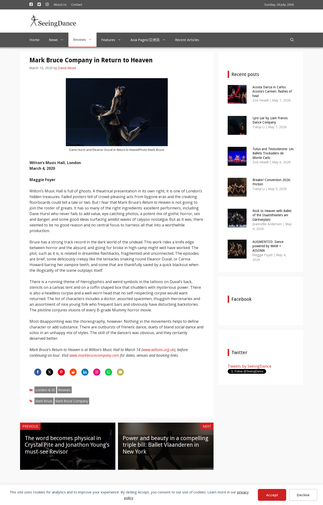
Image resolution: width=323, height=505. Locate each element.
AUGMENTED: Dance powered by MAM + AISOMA (267, 246)
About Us (60, 4)
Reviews (84, 40)
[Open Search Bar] (291, 40)
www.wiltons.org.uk (158, 349)
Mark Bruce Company (72, 401)
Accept (272, 494)
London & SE (45, 390)
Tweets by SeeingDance (249, 366)
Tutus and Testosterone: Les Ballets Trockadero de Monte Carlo (273, 153)
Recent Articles (187, 40)
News (58, 40)
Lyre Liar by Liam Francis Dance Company (270, 120)
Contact (76, 4)
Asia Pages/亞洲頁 (150, 40)
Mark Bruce (44, 401)
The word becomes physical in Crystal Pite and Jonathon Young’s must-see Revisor (67, 445)
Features (113, 40)
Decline (303, 494)
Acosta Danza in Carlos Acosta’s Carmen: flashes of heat (272, 91)
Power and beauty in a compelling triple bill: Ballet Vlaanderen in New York (165, 445)
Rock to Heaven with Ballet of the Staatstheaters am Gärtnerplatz (271, 215)
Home (34, 40)
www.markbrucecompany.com (94, 355)
